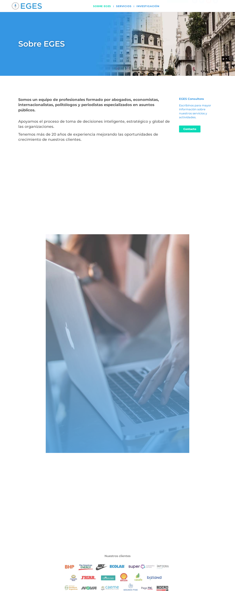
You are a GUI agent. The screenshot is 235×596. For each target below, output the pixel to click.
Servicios (123, 6)
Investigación (147, 6)
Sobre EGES (102, 6)
